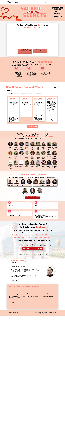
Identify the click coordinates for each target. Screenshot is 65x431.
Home (23, 2)
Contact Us (53, 2)
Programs (27, 2)
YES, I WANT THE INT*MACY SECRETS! (32, 248)
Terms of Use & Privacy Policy (45, 313)
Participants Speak (46, 2)
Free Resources (38, 2)
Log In (57, 2)
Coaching (32, 2)
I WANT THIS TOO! (32, 126)
